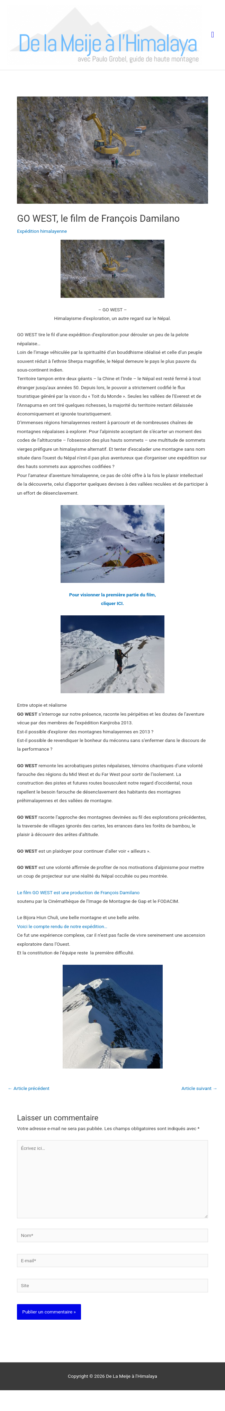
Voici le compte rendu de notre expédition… (62, 947)
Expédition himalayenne (42, 252)
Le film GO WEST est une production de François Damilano (79, 913)
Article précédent (29, 1109)
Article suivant (199, 1109)
